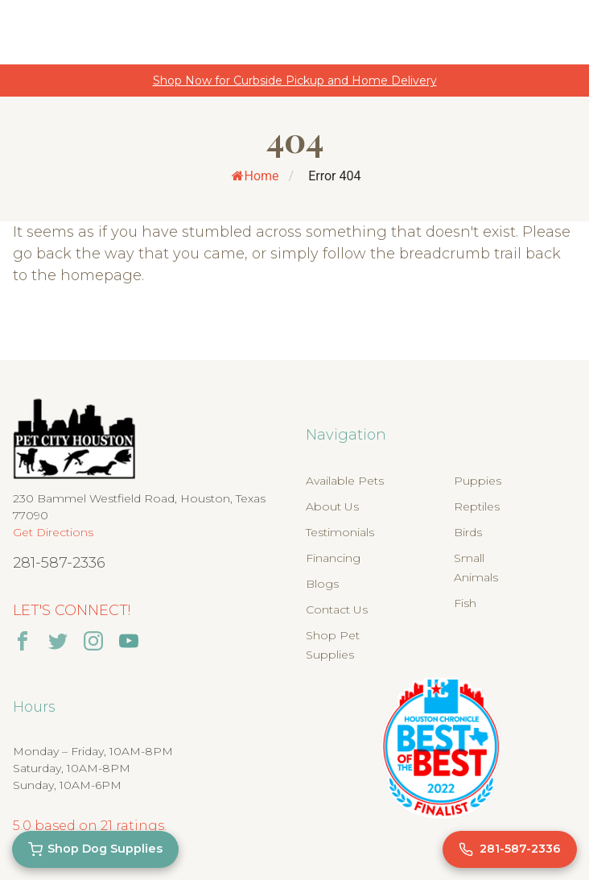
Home (255, 176)
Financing (333, 558)
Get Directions (53, 532)
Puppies (477, 480)
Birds (468, 532)
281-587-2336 (59, 563)
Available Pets (345, 480)
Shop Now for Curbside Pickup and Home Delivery (295, 80)
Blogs (322, 583)
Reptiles (477, 506)
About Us (332, 506)
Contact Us (337, 609)
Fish (465, 603)
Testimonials (340, 532)
